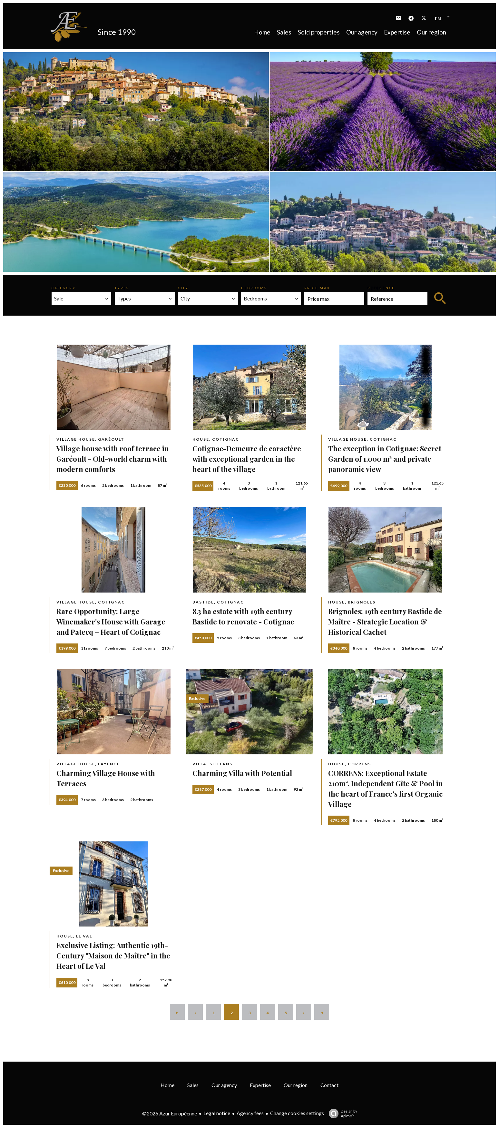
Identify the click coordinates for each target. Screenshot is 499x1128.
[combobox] (81, 298)
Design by (341, 1113)
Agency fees (250, 1113)
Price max (317, 288)
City (183, 288)
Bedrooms (254, 288)
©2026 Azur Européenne (169, 1113)
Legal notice (216, 1113)
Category (64, 288)
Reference (381, 288)
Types (122, 288)
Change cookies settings (297, 1113)
